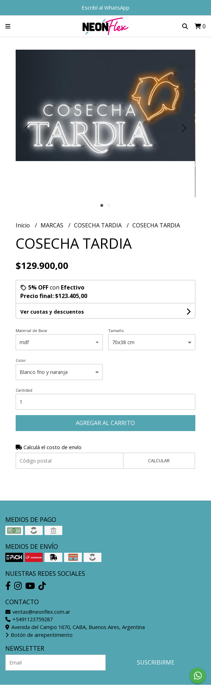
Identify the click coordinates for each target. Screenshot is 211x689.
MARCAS (53, 225)
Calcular (159, 460)
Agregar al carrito (105, 423)
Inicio (23, 225)
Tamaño (116, 330)
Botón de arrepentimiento (39, 635)
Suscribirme (155, 662)
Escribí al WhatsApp (105, 7)
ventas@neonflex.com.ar (37, 611)
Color (21, 360)
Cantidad (24, 390)
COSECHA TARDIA (98, 225)
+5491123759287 (29, 619)
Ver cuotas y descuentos (52, 311)
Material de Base (31, 330)
